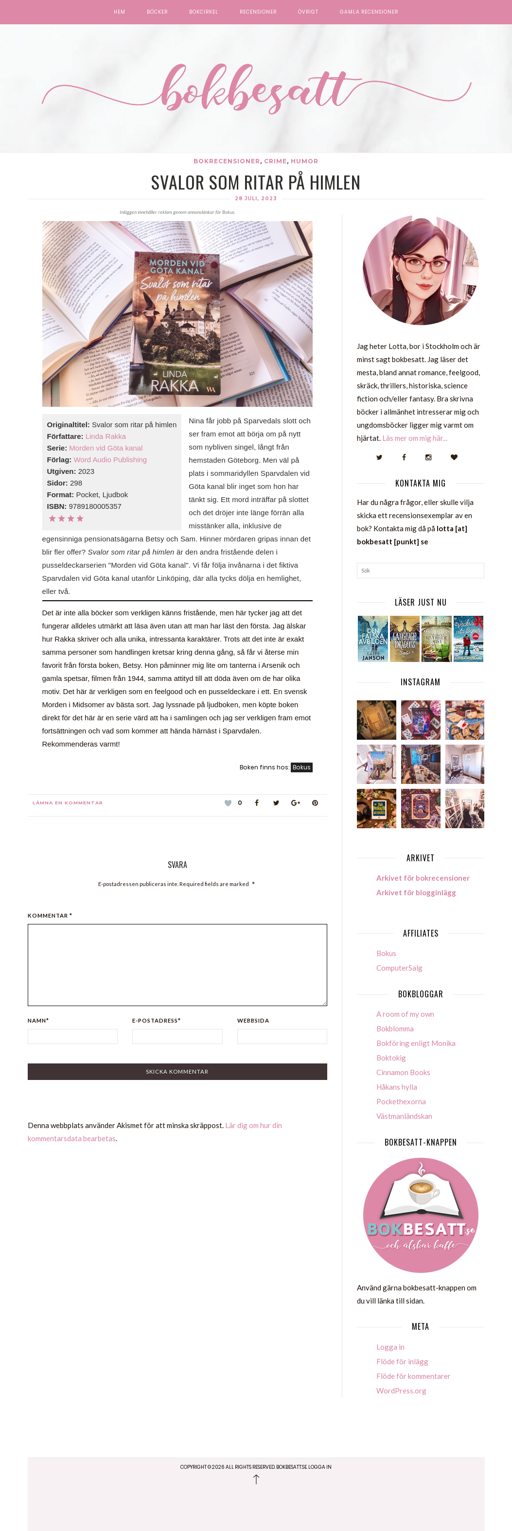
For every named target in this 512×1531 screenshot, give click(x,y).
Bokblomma (395, 1028)
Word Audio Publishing (110, 459)
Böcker (157, 12)
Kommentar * (50, 915)
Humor (304, 161)
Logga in (390, 1346)
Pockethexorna (401, 1101)
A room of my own (405, 1013)
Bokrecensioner (227, 161)
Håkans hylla (396, 1086)
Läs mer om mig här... (414, 438)
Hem (119, 12)
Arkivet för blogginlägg (416, 892)
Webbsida (253, 1020)
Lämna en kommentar (68, 802)
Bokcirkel (203, 12)
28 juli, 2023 (256, 198)
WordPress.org (401, 1390)
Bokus (302, 767)
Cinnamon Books (403, 1072)
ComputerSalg (399, 967)
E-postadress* (156, 1020)
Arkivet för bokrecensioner (423, 877)
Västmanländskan (404, 1116)
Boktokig (391, 1057)
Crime (275, 161)
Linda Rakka (106, 436)
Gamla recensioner (369, 12)
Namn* (38, 1020)
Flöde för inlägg (402, 1361)
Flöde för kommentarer (413, 1376)
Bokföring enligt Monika (416, 1043)
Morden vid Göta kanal (105, 448)
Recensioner (258, 12)
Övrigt (308, 12)
